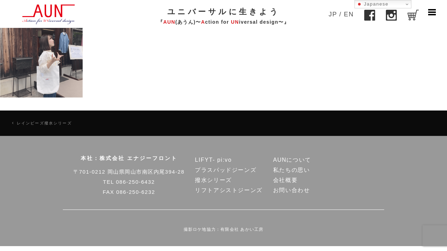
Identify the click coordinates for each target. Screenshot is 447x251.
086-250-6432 (135, 182)
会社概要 (285, 180)
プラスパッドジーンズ (225, 170)
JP (333, 14)
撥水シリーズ (213, 180)
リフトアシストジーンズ (229, 190)
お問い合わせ (291, 190)
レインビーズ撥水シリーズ (44, 123)
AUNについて (292, 160)
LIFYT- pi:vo (213, 160)
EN (349, 14)
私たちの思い (291, 170)
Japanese (373, 4)
